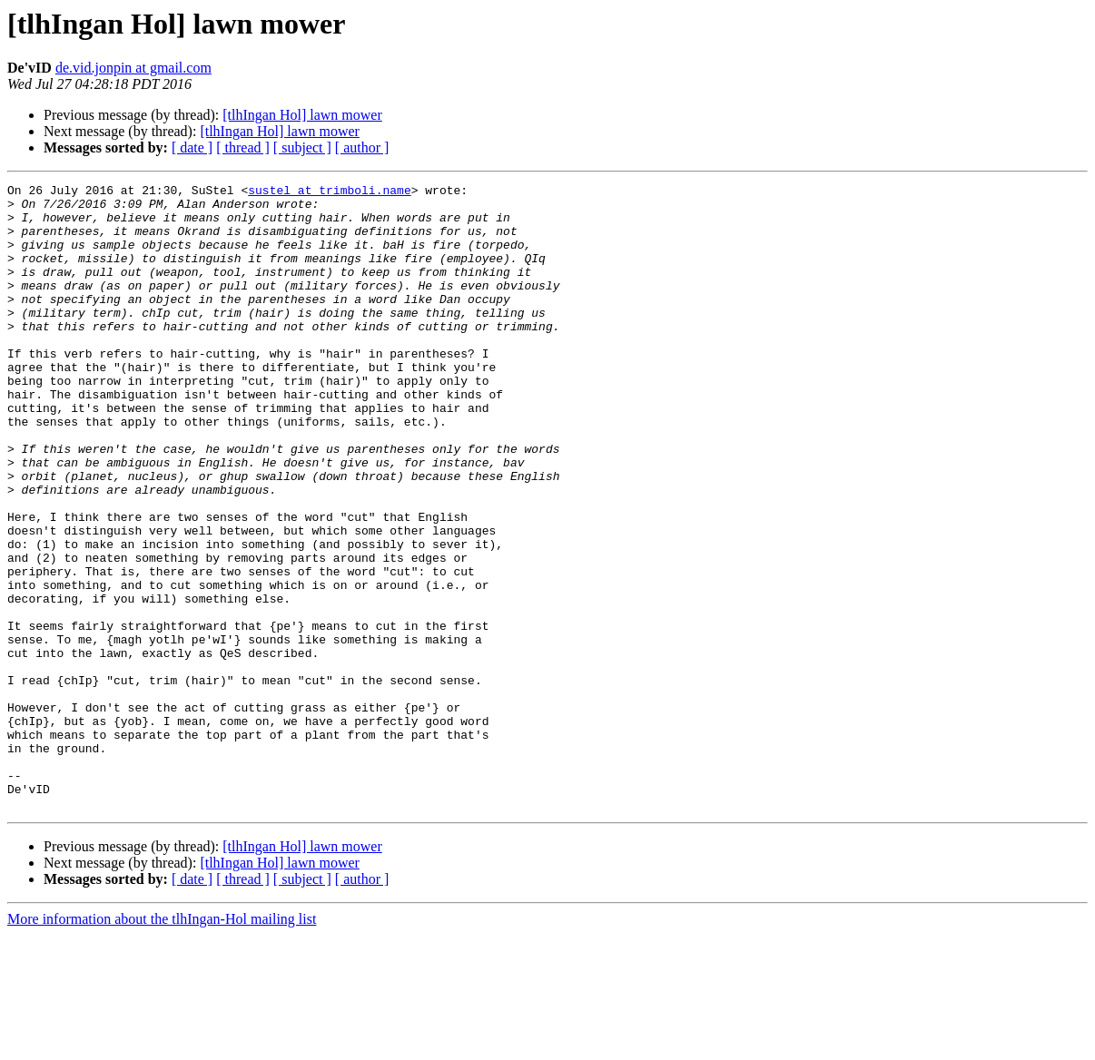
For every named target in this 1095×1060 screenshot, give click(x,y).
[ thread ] (243, 147)
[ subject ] (302, 147)
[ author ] (362, 147)
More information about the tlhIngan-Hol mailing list (161, 1044)
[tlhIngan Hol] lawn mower (302, 115)
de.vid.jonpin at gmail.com (133, 67)
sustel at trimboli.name (329, 192)
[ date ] (192, 147)
